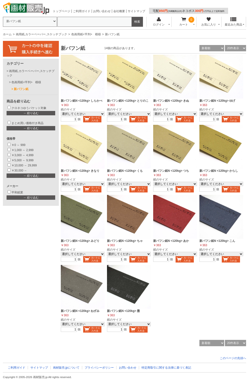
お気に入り (208, 21)
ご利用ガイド (81, 11)
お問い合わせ (102, 11)
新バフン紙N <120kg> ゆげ (217, 100)
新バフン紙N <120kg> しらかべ (81, 100)
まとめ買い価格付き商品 (27, 123)
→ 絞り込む (30, 113)
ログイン (158, 21)
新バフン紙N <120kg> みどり (80, 241)
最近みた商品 (233, 21)
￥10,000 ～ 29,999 (24, 165)
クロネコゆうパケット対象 (28, 108)
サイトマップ (136, 11)
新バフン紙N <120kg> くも (125, 170)
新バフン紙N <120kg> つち (171, 170)
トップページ (61, 11)
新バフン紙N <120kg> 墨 (123, 311)
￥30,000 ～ (19, 170)
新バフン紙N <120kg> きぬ (171, 100)
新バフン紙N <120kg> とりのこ (128, 100)
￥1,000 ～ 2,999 (22, 150)
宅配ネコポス (188, 11)
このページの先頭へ (233, 358)
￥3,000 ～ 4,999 (22, 155)
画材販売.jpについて (66, 367)
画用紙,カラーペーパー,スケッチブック (41, 34)
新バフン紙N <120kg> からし (218, 170)
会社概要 (119, 11)
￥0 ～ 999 (18, 145)
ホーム (7, 34)
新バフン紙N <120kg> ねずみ (80, 311)
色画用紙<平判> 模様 (86, 34)
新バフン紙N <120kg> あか (171, 241)
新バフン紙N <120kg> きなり (80, 170)
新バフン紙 (21, 89)
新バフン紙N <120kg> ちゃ (125, 241)
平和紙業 (17, 192)
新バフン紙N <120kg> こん (217, 241)
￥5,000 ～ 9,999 (22, 160)
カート (183, 21)
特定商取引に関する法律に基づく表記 (166, 367)
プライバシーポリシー (99, 367)
